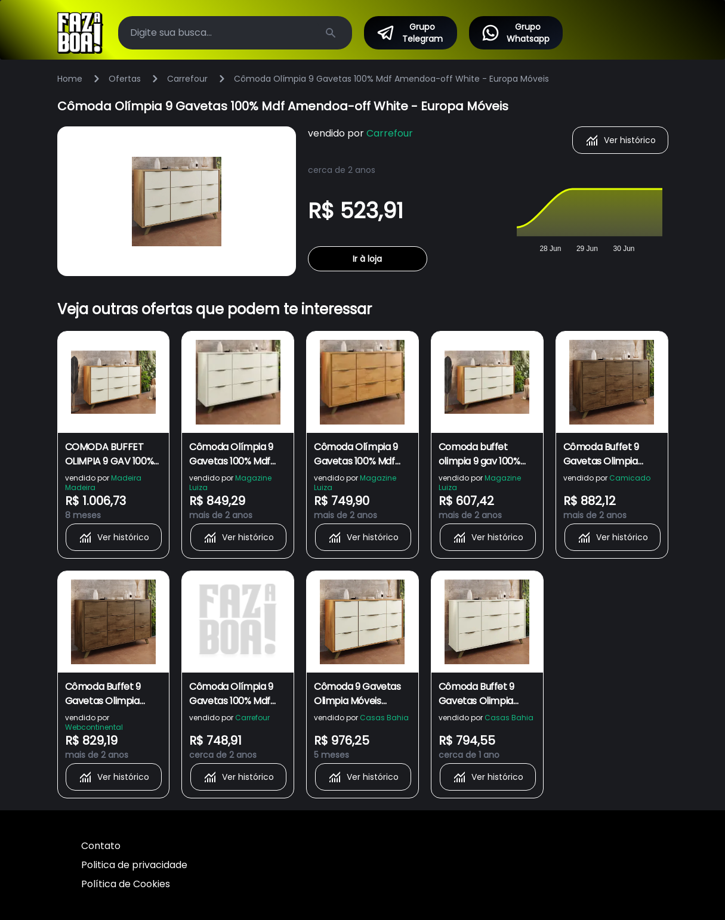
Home (69, 79)
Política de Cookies (125, 884)
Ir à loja (367, 259)
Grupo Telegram (409, 33)
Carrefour (187, 79)
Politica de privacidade (134, 865)
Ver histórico (620, 140)
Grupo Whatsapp (515, 33)
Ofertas (125, 79)
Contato (101, 846)
